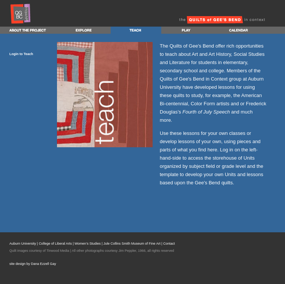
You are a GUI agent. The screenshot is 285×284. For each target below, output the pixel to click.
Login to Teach (21, 54)
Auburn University (22, 243)
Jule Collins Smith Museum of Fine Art (132, 243)
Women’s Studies (88, 243)
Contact (169, 243)
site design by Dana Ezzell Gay (32, 264)
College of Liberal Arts (55, 243)
